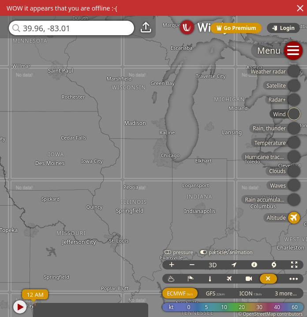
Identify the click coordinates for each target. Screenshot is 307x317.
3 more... (286, 293)
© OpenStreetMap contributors (270, 314)
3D (213, 265)
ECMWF (180, 293)
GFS (215, 293)
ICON (251, 293)
